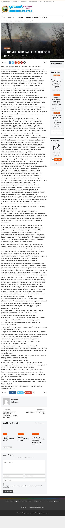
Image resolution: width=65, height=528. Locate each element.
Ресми (5, 433)
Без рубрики (43, 17)
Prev (5, 447)
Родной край (7, 48)
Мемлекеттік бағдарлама (48, 1)
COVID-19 (40, 1)
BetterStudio (44, 513)
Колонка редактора (33, 1)
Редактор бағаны (23, 1)
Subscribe (58, 159)
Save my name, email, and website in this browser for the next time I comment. (22, 486)
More (49, 17)
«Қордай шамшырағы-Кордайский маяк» (10, 1)
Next (10, 447)
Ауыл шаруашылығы (32, 17)
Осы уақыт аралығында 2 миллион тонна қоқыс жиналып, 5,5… (57, 101)
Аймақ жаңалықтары (8, 17)
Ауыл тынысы (20, 17)
